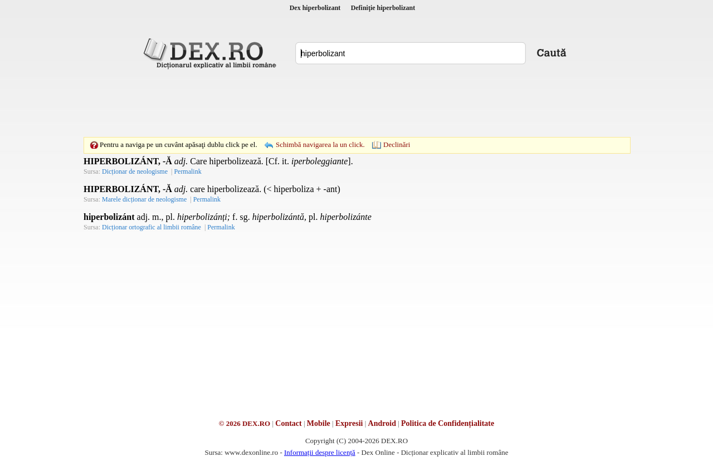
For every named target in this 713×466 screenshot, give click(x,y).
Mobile (318, 423)
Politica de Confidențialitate (447, 423)
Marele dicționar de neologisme (144, 199)
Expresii (349, 423)
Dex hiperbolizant (315, 8)
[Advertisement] (356, 103)
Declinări (396, 144)
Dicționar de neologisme (135, 171)
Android (382, 423)
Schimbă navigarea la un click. (320, 144)
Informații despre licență (319, 452)
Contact (288, 423)
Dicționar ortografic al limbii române (151, 227)
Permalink (187, 171)
